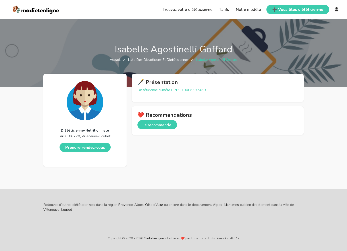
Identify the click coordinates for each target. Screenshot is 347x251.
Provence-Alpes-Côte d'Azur (140, 204)
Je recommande (157, 125)
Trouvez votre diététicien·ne (187, 9)
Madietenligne (154, 238)
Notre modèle (248, 9)
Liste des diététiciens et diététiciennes (158, 59)
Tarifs (224, 9)
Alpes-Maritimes (226, 204)
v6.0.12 (234, 238)
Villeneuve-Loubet (57, 209)
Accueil (115, 59)
